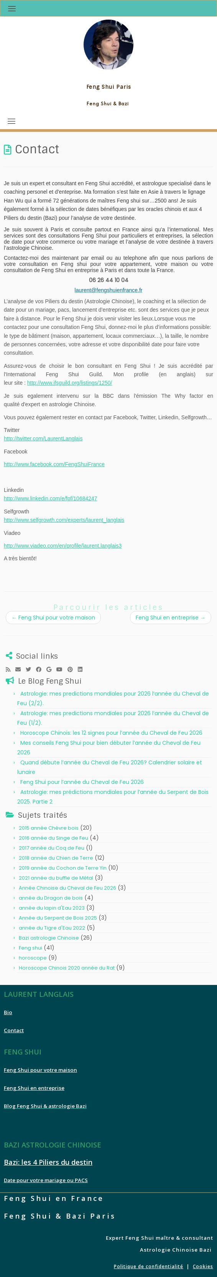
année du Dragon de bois (51, 898)
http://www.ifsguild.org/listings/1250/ (69, 383)
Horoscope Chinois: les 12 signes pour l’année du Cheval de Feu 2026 (111, 733)
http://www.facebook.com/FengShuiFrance (54, 464)
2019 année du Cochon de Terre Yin (63, 868)
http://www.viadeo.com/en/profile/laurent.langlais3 (63, 546)
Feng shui (30, 948)
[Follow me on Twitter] (31, 669)
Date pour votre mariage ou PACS (46, 1180)
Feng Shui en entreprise (170, 617)
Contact (14, 1030)
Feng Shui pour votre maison (53, 617)
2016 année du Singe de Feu (53, 838)
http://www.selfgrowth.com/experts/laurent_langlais (64, 520)
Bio (8, 1012)
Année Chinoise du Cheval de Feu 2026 (67, 888)
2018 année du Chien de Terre (56, 858)
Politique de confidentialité (148, 1266)
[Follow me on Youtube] (61, 669)
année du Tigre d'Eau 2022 (52, 928)
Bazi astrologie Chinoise (49, 938)
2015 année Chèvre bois (49, 828)
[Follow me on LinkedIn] (82, 669)
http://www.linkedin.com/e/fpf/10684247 (50, 498)
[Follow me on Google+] (51, 669)
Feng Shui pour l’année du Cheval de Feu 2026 (82, 782)
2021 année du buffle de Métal (56, 878)
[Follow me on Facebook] (41, 669)
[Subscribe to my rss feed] (10, 669)
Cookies (203, 1266)
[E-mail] (20, 669)
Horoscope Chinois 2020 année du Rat (67, 967)
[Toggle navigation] (12, 8)
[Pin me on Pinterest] (72, 669)
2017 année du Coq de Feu (51, 848)
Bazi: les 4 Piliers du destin (48, 1162)
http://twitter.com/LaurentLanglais (43, 438)
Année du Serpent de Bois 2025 (58, 918)
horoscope (33, 957)
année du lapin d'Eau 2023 (52, 908)
